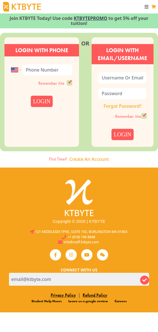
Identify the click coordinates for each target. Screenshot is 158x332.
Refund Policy (95, 295)
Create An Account (89, 159)
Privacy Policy (63, 295)
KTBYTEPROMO (90, 18)
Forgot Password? (123, 106)
